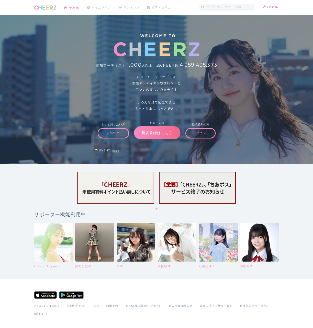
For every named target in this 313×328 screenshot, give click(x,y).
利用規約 (112, 305)
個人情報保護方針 (180, 305)
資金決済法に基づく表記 (216, 305)
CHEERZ (45, 7)
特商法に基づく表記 (253, 305)
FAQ (95, 305)
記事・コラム (162, 7)
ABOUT (113, 133)
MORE (115, 151)
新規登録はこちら (157, 132)
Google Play (71, 295)
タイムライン (101, 7)
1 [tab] (157, 209)
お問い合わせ (76, 305)
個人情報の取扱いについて (143, 305)
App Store (45, 295)
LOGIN (273, 7)
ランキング (132, 7)
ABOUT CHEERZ (47, 305)
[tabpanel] (115, 188)
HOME (74, 7)
